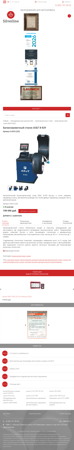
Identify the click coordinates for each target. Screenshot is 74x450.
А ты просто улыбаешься (19, 353)
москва (34, 262)
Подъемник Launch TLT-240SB (59, 398)
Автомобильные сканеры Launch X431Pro (11, 392)
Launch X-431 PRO (32, 396)
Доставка (6, 413)
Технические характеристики (25, 222)
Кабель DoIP (14, 369)
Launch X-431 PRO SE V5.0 (34, 391)
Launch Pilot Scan (8, 396)
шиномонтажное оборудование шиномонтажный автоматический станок (34, 260)
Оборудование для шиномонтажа (9, 399)
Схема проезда (65, 413)
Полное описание (5, 222)
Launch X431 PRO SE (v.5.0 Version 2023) (17, 296)
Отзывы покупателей (67, 222)
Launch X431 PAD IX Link (57, 396)
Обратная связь (35, 413)
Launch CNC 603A (55, 391)
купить (22, 262)
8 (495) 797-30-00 (63, 5)
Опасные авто (15, 384)
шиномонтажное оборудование (50, 262)
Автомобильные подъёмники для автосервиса (36, 404)
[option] (37, 289)
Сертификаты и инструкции (47, 222)
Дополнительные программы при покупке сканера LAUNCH (32, 361)
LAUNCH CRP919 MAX (10, 403)
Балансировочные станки (21, 256)
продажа (28, 262)
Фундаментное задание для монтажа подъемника (28, 376)
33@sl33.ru (67, 421)
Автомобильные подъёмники (36, 398)
